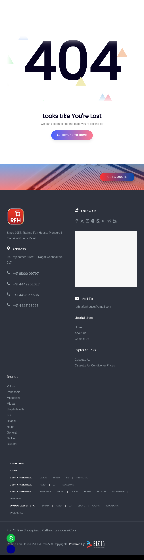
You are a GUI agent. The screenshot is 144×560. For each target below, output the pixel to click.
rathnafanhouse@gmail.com (93, 306)
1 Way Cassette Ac (21, 477)
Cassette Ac (82, 359)
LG (9, 415)
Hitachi (11, 421)
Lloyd (81, 505)
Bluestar (12, 444)
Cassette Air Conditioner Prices (95, 365)
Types (13, 470)
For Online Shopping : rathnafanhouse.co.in (42, 530)
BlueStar (45, 491)
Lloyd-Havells (15, 409)
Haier (10, 426)
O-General (16, 498)
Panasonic (13, 392)
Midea (11, 403)
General (12, 432)
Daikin (11, 438)
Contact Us (82, 338)
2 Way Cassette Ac (21, 484)
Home (79, 327)
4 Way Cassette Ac (21, 491)
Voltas (11, 386)
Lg (67, 477)
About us (80, 333)
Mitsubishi (13, 397)
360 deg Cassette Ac (22, 505)
